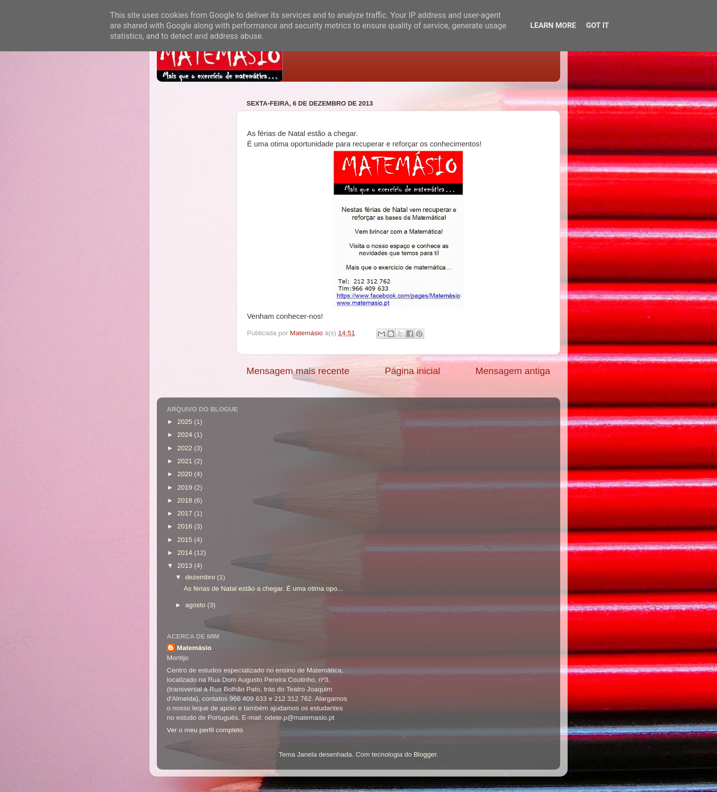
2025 (185, 421)
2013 (185, 565)
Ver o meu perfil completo (205, 730)
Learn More (553, 25)
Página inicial (412, 371)
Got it (597, 25)
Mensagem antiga (513, 371)
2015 (185, 539)
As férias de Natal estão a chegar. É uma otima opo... (263, 588)
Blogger (425, 754)
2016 (185, 526)
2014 (185, 552)
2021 (185, 461)
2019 (185, 487)
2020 (185, 474)
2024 (185, 434)
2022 (185, 448)
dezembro (201, 577)
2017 (185, 513)
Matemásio (194, 648)
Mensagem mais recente (298, 371)
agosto (196, 605)
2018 (185, 500)
